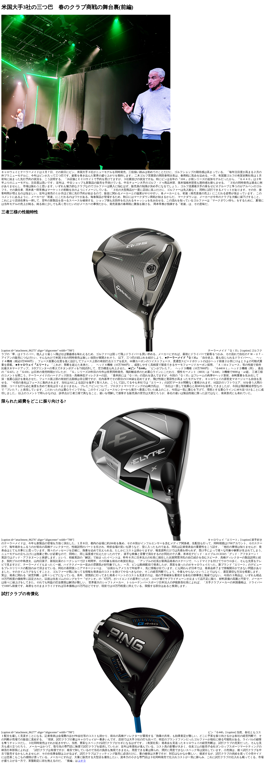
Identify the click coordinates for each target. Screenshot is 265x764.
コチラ (82, 760)
